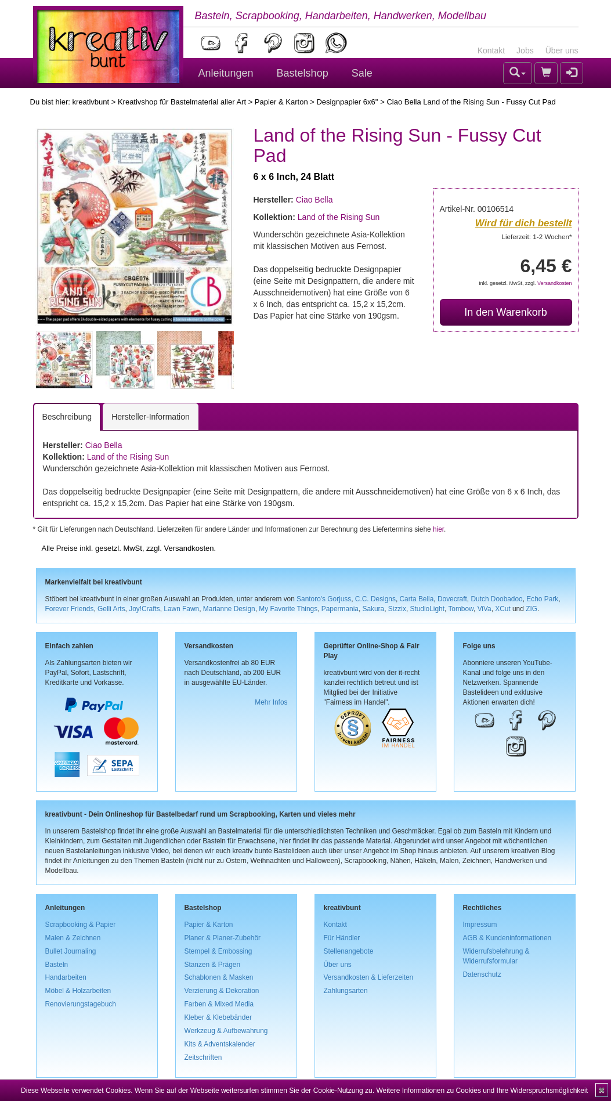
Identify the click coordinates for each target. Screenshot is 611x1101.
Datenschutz (482, 974)
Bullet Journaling (70, 951)
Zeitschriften (203, 1057)
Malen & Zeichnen (73, 938)
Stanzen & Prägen (213, 965)
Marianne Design (229, 609)
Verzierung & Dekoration (222, 991)
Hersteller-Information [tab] (150, 416)
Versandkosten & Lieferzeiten (369, 977)
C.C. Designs (375, 599)
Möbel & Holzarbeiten (78, 991)
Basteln (56, 965)
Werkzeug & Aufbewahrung (226, 1031)
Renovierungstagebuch (80, 1004)
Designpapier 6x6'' (347, 102)
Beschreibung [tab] (67, 416)
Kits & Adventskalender (220, 1044)
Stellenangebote (349, 951)
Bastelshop (302, 73)
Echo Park (542, 599)
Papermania (340, 609)
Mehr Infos (271, 702)
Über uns (562, 50)
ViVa (484, 609)
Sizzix (397, 609)
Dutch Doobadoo (496, 599)
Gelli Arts (111, 609)
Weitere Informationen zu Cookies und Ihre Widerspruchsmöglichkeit (482, 1090)
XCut (502, 609)
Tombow (460, 609)
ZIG (531, 609)
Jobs (525, 50)
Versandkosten (554, 283)
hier (438, 529)
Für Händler (342, 938)
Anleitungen (226, 73)
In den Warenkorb (505, 312)
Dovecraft (452, 599)
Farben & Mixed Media (219, 1004)
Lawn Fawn (181, 609)
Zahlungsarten (346, 991)
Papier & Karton (281, 102)
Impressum (480, 924)
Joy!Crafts (144, 609)
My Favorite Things (288, 609)
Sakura (374, 609)
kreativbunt (90, 102)
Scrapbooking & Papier (80, 924)
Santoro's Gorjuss (324, 599)
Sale (362, 73)
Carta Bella (417, 599)
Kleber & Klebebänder (218, 1017)
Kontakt (491, 50)
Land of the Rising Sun (339, 217)
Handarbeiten (65, 977)
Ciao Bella (314, 199)
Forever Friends (69, 609)
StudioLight (427, 609)
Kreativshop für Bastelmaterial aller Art (182, 102)
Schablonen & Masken (219, 977)
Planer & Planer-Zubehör (223, 938)
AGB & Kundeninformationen (507, 938)
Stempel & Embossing (218, 951)
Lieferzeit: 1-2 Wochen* (537, 236)
